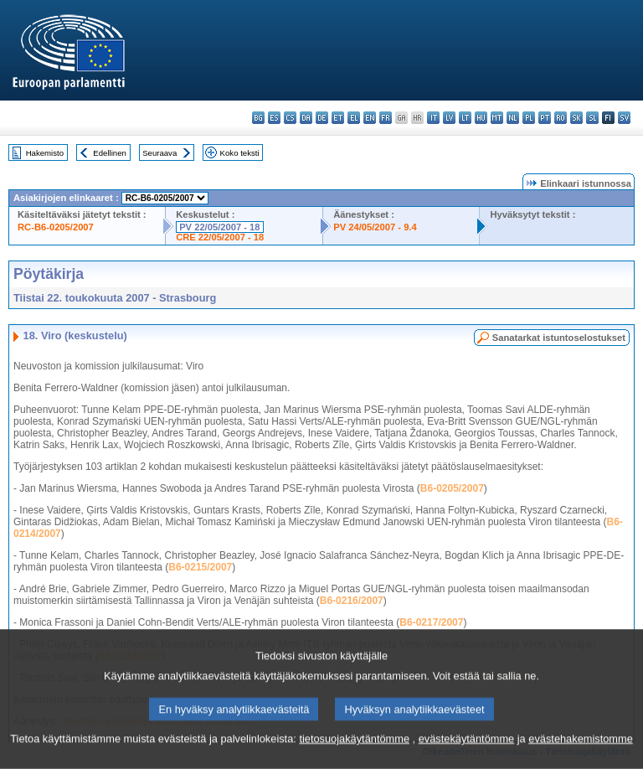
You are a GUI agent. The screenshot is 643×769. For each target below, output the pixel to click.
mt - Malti (497, 117)
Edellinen (109, 152)
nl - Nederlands (513, 117)
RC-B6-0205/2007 (56, 227)
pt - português (544, 117)
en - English (369, 117)
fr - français (385, 117)
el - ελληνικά (353, 117)
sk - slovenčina (576, 117)
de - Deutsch (322, 117)
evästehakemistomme (580, 747)
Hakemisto (45, 152)
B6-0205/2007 (452, 488)
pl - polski (528, 117)
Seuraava (159, 152)
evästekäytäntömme (467, 747)
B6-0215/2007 (200, 567)
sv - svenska (624, 117)
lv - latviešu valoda (449, 117)
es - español (274, 117)
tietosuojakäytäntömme (354, 747)
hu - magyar (481, 117)
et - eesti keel (338, 117)
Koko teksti (240, 152)
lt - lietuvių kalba (465, 117)
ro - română (560, 117)
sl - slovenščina (592, 117)
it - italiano (433, 117)
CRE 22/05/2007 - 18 (220, 237)
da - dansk (306, 117)
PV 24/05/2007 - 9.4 (375, 227)
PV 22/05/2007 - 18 (219, 227)
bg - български (258, 117)
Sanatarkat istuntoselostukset (558, 338)
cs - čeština (290, 117)
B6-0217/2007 (431, 622)
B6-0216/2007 (351, 600)
